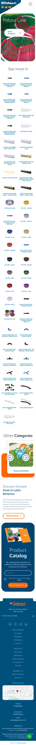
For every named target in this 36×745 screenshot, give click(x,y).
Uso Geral (18, 665)
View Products (14, 33)
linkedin (26, 624)
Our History (18, 633)
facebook (15, 624)
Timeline (18, 643)
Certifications (18, 640)
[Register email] (33, 616)
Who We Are (18, 637)
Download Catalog (18, 585)
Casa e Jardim (18, 652)
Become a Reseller (18, 674)
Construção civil (18, 662)
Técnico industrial (18, 659)
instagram (10, 624)
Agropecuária (18, 655)
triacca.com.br (22, 742)
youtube (20, 624)
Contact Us (18, 678)
